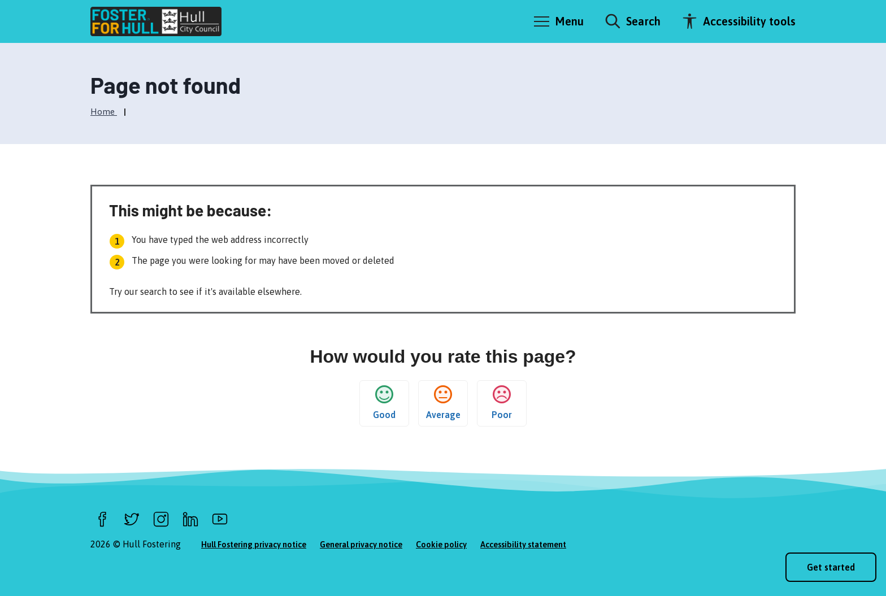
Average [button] (443, 402)
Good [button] (384, 402)
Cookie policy (441, 544)
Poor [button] (502, 402)
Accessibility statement (523, 544)
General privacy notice (361, 544)
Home (103, 111)
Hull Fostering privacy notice (253, 544)
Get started (831, 567)
